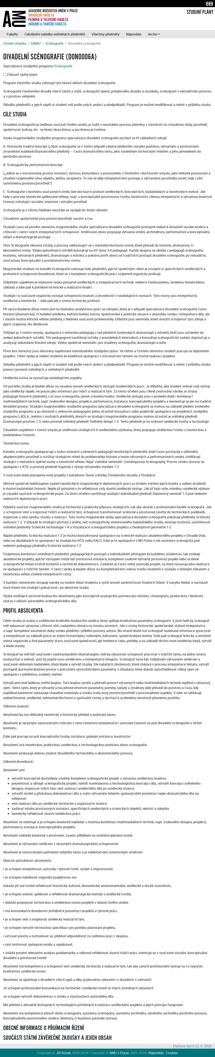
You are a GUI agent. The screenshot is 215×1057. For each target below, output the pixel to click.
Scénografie (54, 43)
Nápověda (133, 34)
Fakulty (12, 34)
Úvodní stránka (14, 43)
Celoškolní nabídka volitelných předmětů (55, 34)
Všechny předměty (105, 34)
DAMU (36, 43)
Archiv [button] (152, 34)
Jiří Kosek (63, 1052)
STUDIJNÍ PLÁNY (200, 12)
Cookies (172, 1052)
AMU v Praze (118, 1052)
